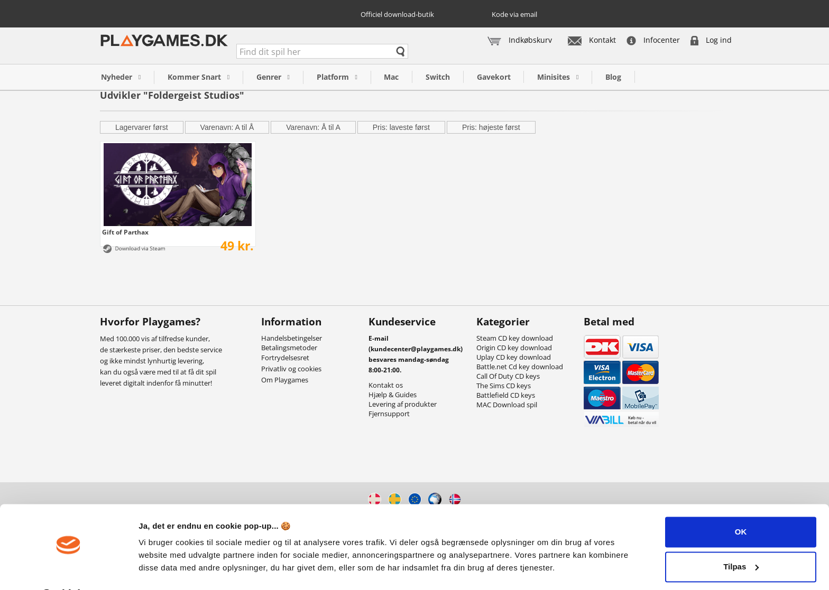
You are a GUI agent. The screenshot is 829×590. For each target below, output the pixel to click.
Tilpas (741, 538)
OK (741, 504)
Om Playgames (284, 380)
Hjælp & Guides (393, 394)
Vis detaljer (160, 569)
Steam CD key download (514, 338)
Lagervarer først (141, 127)
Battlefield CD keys (505, 395)
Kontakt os (386, 385)
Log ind (711, 40)
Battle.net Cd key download (519, 366)
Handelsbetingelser (291, 338)
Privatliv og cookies (291, 368)
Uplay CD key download (513, 357)
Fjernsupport (389, 413)
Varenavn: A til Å (227, 127)
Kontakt (592, 40)
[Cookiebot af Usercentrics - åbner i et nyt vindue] (68, 569)
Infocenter (653, 40)
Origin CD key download (514, 347)
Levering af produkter (403, 404)
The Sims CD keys (503, 385)
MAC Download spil (506, 404)
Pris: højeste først (491, 127)
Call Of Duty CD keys (508, 376)
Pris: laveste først (401, 127)
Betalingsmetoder (289, 347)
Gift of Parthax (125, 232)
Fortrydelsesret (285, 357)
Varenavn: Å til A (313, 127)
